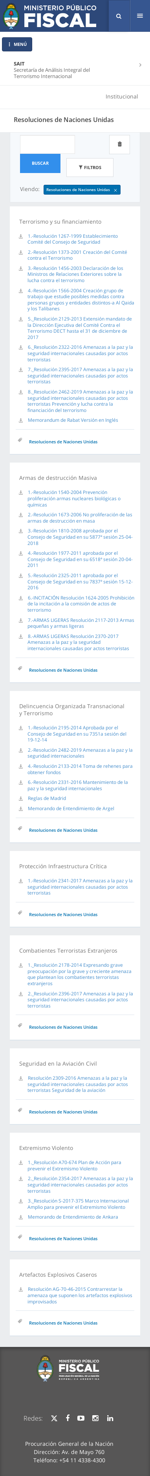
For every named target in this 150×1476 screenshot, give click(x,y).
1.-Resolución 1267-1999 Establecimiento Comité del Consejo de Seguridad (72, 239)
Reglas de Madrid (47, 798)
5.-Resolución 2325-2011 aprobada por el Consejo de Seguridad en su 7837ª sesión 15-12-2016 (80, 581)
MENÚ (17, 44)
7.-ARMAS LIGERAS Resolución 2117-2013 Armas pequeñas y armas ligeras (80, 623)
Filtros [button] (90, 167)
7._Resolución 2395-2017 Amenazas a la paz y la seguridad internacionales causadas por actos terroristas (80, 375)
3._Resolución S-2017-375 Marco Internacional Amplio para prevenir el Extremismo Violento (78, 1203)
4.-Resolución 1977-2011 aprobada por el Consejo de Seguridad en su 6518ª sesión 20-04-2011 (80, 559)
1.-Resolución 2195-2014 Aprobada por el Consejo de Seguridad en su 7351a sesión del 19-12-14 (76, 733)
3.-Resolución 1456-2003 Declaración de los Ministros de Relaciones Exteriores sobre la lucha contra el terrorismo (75, 274)
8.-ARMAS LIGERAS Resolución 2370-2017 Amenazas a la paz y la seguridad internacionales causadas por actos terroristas (78, 642)
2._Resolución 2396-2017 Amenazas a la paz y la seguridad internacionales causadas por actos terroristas (80, 999)
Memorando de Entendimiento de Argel (71, 808)
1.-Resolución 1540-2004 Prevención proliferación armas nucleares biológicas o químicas (74, 498)
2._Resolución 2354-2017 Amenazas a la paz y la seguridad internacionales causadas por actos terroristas (80, 1184)
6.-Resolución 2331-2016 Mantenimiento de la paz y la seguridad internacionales (77, 785)
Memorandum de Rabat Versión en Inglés (73, 420)
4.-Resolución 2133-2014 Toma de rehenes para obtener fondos (80, 769)
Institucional (122, 96)
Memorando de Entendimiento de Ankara (73, 1217)
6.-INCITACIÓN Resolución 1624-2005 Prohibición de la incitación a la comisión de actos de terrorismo (80, 603)
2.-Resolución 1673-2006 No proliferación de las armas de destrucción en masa (79, 517)
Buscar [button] (40, 163)
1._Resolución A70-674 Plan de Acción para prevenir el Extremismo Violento (74, 1165)
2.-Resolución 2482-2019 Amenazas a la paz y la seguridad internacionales (80, 753)
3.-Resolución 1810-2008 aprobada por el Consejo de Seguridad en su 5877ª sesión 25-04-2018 (80, 536)
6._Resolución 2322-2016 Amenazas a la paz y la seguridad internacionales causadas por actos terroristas (80, 353)
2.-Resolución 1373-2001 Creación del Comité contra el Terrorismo (77, 255)
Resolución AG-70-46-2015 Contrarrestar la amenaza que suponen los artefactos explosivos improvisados (79, 1295)
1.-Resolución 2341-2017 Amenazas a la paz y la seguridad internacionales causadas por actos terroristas (80, 886)
